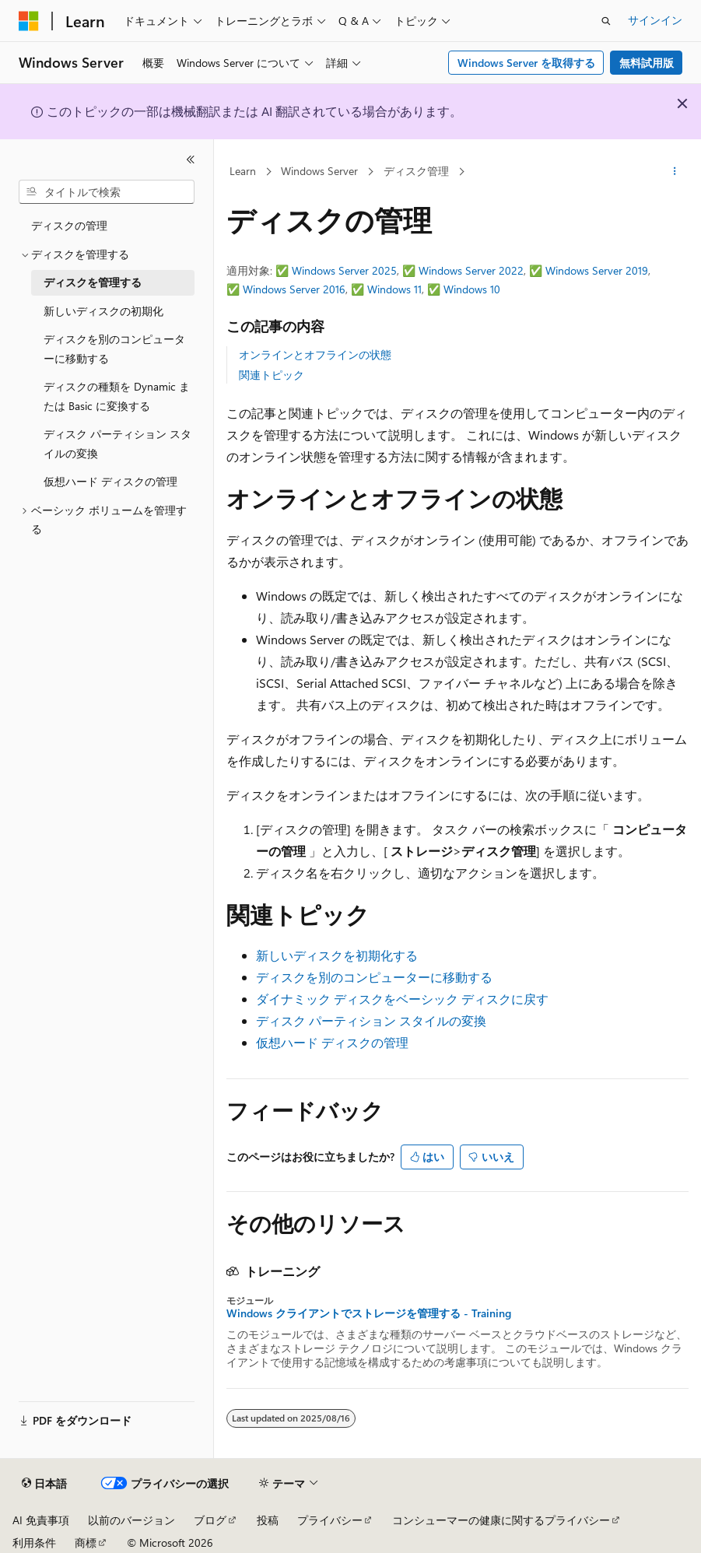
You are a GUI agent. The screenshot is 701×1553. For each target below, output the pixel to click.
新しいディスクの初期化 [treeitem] (103, 310)
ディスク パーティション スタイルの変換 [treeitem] (117, 443)
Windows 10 (471, 289)
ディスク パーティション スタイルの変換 (371, 1020)
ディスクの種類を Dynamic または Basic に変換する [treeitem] (117, 396)
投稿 (268, 1520)
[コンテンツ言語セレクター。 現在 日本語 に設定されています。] (44, 1483)
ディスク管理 (416, 170)
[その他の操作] (675, 172)
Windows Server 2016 (294, 289)
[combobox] (107, 192)
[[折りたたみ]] (190, 159)
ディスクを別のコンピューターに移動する (374, 977)
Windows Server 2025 (344, 270)
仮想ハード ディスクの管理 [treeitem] (110, 481)
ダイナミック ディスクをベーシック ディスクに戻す (402, 998)
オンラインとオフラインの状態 (315, 354)
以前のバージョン (131, 1520)
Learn (243, 170)
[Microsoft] (29, 21)
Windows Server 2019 (596, 270)
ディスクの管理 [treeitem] (69, 225)
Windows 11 (394, 289)
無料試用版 (646, 62)
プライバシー (330, 1520)
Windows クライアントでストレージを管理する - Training (368, 1313)
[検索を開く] (606, 21)
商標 (85, 1542)
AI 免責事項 (40, 1520)
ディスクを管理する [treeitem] (93, 282)
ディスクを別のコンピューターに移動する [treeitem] (114, 348)
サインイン (655, 19)
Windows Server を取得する (526, 62)
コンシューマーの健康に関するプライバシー (501, 1520)
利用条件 (34, 1542)
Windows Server (319, 170)
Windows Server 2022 (471, 270)
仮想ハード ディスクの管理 (332, 1042)
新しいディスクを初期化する (337, 955)
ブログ (210, 1520)
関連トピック (271, 374)
